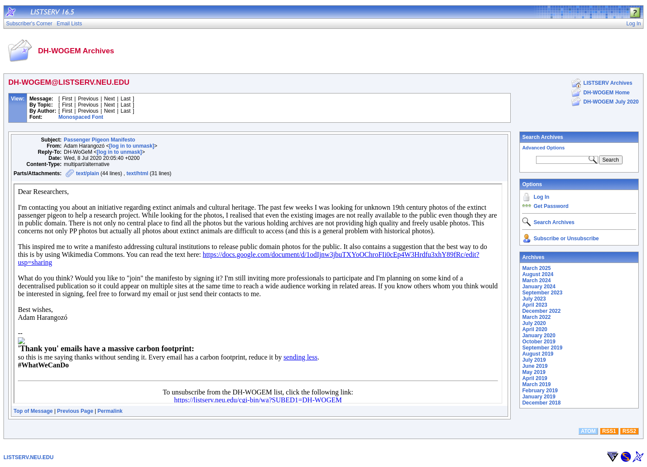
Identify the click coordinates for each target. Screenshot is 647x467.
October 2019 (538, 342)
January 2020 (538, 335)
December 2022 (541, 311)
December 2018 (541, 403)
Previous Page (75, 411)
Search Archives (542, 137)
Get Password (550, 206)
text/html (137, 173)
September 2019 (542, 348)
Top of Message (33, 411)
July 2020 (534, 323)
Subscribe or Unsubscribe (566, 238)
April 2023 (534, 305)
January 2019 (538, 397)
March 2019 (536, 384)
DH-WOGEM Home (606, 93)
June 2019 (534, 366)
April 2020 (534, 329)
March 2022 (536, 317)
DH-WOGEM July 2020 (611, 102)
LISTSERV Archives (607, 83)
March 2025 (536, 268)
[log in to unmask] (131, 146)
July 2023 (534, 299)
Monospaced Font (81, 117)
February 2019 (539, 390)
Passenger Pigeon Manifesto (99, 140)
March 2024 (536, 280)
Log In (541, 197)
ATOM (588, 431)
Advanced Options (543, 147)
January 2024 (538, 287)
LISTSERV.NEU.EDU (28, 457)
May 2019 (533, 372)
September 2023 (542, 293)
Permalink (109, 411)
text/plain (87, 173)
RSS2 (629, 431)
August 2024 (537, 274)
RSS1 (609, 431)
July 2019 (534, 360)
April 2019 (534, 378)
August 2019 (537, 354)
